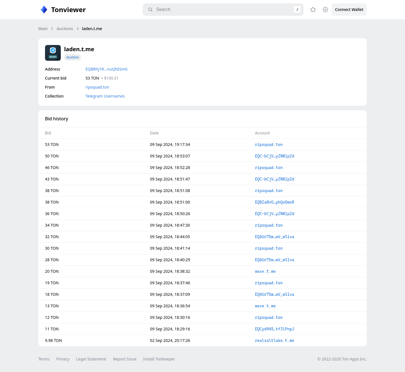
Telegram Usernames (105, 96)
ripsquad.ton (97, 87)
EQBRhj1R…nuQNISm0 (106, 69)
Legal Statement (91, 359)
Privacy (62, 359)
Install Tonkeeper (159, 359)
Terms (44, 359)
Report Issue (124, 359)
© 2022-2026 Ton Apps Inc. (342, 359)
